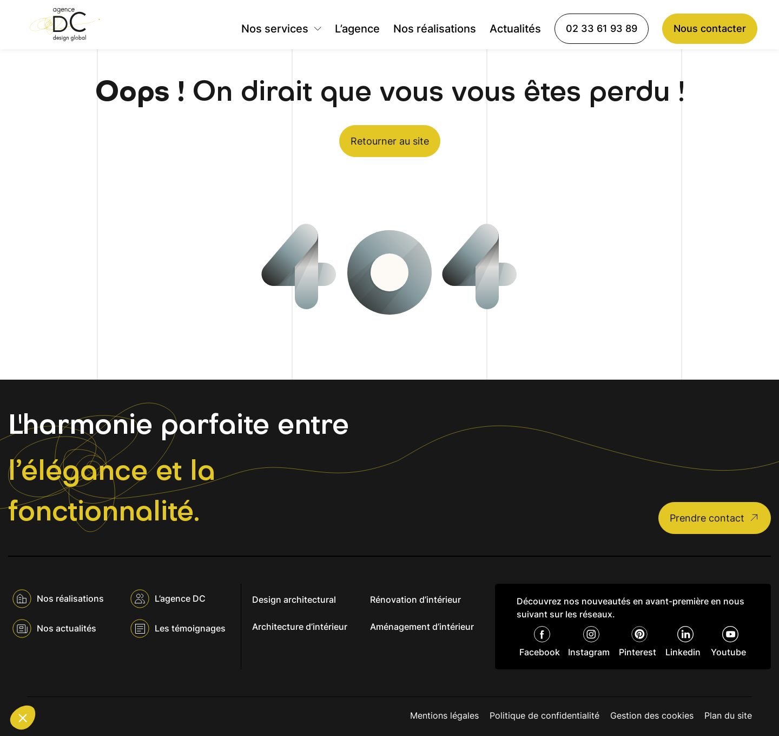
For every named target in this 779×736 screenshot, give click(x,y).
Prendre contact (715, 518)
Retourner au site (390, 141)
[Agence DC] (65, 24)
